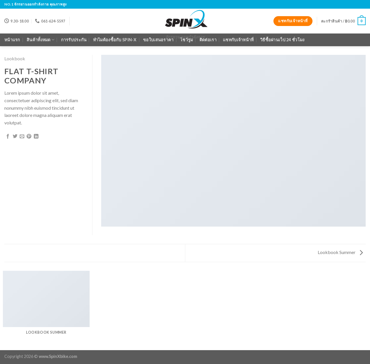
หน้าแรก (12, 39)
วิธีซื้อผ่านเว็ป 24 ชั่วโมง (282, 39)
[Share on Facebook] (7, 136)
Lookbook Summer (340, 252)
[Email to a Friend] (22, 136)
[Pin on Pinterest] (29, 136)
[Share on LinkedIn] (36, 136)
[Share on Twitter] (15, 136)
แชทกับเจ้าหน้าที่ (238, 39)
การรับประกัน (74, 39)
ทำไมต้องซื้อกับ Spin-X (115, 39)
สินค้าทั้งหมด (40, 39)
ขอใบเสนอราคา (158, 39)
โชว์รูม (186, 39)
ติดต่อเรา (208, 39)
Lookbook (14, 58)
